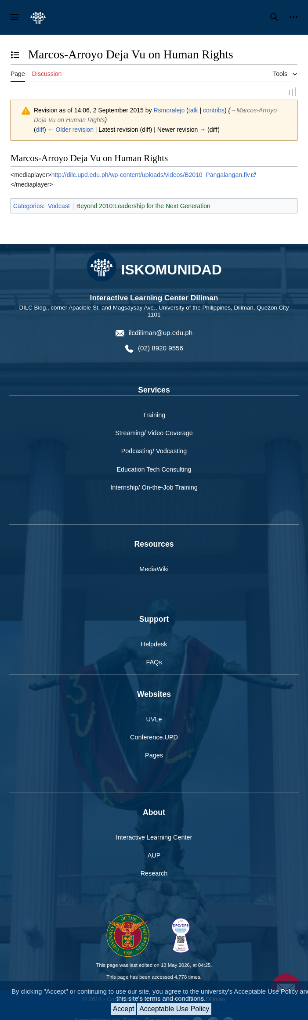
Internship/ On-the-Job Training (153, 487)
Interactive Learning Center (154, 837)
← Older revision (71, 129)
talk (193, 110)
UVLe (154, 719)
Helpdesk (154, 644)
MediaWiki (153, 569)
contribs (214, 110)
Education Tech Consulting (153, 469)
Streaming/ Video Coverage (154, 433)
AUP (154, 855)
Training (154, 415)
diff (40, 129)
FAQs (154, 662)
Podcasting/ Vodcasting (154, 451)
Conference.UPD (154, 737)
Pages (154, 755)
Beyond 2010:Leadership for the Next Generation (143, 205)
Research (154, 873)
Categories (28, 205)
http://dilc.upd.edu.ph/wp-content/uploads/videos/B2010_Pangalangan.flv (150, 174)
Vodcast (59, 205)
